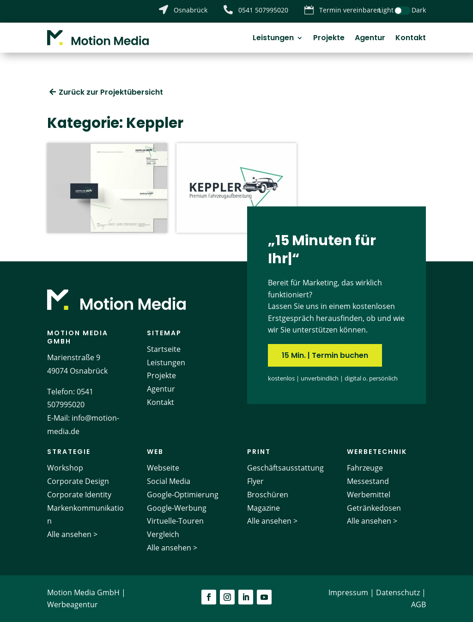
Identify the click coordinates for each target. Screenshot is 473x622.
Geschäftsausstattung (285, 468)
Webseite (163, 468)
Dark (419, 10)
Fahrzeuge (365, 468)
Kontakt (410, 39)
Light (386, 10)
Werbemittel (368, 494)
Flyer (255, 481)
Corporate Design (78, 481)
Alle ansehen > (72, 534)
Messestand (368, 481)
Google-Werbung (176, 508)
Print (259, 451)
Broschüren (267, 494)
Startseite (164, 349)
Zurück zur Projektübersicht (111, 92)
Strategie (69, 451)
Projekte (329, 39)
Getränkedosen (374, 508)
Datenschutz (398, 592)
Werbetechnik (377, 451)
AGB (418, 604)
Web (155, 451)
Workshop (65, 468)
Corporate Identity (79, 494)
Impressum (348, 592)
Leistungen (273, 39)
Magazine (263, 508)
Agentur (370, 39)
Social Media (168, 481)
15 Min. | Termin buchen (325, 355)
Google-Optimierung (182, 494)
